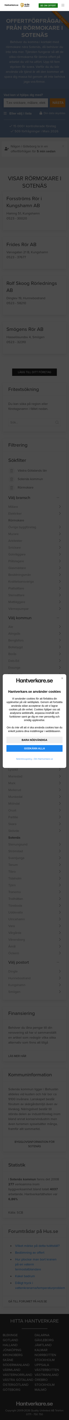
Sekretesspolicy (24, 759)
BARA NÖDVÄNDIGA (34, 739)
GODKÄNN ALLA (34, 748)
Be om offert (48, 5)
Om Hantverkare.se (43, 759)
